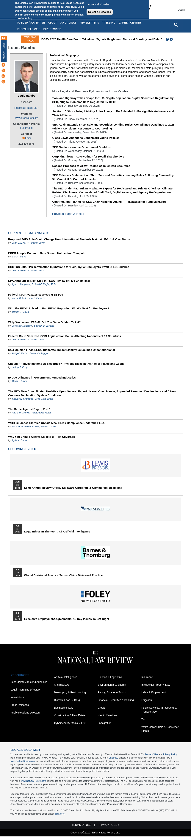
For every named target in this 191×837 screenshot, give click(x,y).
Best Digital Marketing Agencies (28, 682)
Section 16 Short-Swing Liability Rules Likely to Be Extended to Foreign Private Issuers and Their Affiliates (113, 113)
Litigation (146, 700)
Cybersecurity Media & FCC (70, 723)
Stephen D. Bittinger (44, 326)
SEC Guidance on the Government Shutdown (82, 147)
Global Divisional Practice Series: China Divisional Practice (63, 575)
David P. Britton (19, 381)
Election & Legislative (110, 677)
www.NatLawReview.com (22, 761)
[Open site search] (176, 24)
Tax (143, 719)
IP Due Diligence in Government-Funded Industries (42, 378)
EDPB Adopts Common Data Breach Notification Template (46, 253)
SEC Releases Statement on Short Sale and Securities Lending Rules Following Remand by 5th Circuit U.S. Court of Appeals (113, 177)
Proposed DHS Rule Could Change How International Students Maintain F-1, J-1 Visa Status (69, 239)
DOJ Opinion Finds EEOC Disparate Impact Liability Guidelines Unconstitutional (61, 350)
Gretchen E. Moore (41, 413)
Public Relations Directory (25, 713)
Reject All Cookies (99, 11)
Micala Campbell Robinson (25, 427)
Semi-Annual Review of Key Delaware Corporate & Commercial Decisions (73, 488)
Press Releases (19, 705)
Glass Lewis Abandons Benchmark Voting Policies (85, 137)
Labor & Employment (153, 692)
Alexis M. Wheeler (21, 413)
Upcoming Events (22, 449)
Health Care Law (107, 715)
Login (181, 9)
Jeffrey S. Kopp (19, 368)
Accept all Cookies (98, 4)
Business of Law (63, 708)
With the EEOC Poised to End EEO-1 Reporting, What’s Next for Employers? (58, 309)
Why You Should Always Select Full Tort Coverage (41, 437)
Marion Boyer (37, 243)
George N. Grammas (22, 399)
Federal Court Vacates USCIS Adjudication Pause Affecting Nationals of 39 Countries (64, 336)
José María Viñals (44, 399)
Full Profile (26, 127)
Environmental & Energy (112, 685)
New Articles (3, 51)
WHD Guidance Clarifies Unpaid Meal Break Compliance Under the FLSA (56, 423)
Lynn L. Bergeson (21, 285)
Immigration (104, 723)
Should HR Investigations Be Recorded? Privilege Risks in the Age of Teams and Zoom (66, 364)
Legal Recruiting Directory (25, 690)
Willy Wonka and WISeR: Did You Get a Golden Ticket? (44, 322)
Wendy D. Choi (48, 427)
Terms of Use (151, 755)
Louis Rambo (26, 95)
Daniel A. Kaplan (20, 312)
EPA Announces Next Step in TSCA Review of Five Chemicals (49, 281)
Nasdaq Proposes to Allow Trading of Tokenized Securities (91, 165)
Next (171, 39)
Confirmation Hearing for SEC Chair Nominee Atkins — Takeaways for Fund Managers (109, 201)
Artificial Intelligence (65, 677)
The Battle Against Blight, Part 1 (29, 409)
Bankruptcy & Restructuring (70, 692)
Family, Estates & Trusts (112, 692)
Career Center (130, 22)
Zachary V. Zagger (39, 354)
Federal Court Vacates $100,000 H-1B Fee (35, 295)
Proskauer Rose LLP (26, 107)
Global (101, 708)
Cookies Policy (23, 18)
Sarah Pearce (19, 257)
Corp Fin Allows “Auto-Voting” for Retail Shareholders (88, 156)
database (113, 758)
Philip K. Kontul (19, 354)
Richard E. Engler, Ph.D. (44, 285)
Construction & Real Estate (69, 715)
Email (28, 138)
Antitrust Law (61, 685)
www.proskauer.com (26, 117)
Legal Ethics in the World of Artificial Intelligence (57, 532)
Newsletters (89, 22)
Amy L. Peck (37, 271)
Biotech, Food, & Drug (67, 700)
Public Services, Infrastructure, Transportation (159, 710)
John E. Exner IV (20, 243)
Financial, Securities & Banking (116, 700)
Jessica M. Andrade (22, 326)
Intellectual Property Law (155, 685)
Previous (167, 39)
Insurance (147, 677)
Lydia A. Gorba (19, 441)
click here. (60, 814)
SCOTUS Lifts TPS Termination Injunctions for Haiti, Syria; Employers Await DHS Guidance (68, 267)
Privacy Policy (170, 755)
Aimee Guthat (19, 298)
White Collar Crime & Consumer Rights (160, 729)
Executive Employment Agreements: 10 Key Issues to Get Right (66, 619)
